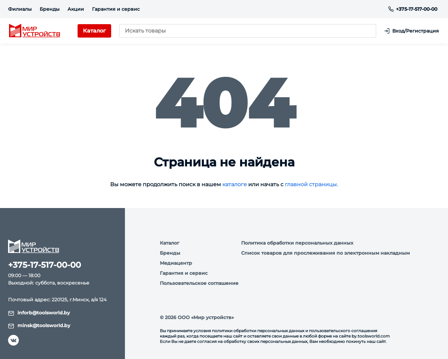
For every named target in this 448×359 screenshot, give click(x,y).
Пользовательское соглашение (199, 283)
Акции (76, 9)
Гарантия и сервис (116, 9)
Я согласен (38, 336)
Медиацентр (176, 263)
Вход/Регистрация (412, 31)
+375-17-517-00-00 (412, 9)
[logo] (33, 31)
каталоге (234, 185)
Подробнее (98, 317)
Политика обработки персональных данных (297, 243)
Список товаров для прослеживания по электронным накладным (325, 253)
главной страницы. (311, 185)
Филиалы (20, 9)
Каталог (169, 243)
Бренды (49, 9)
